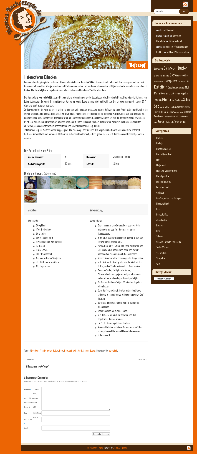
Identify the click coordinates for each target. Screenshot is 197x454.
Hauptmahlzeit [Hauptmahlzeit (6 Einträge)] (182, 81)
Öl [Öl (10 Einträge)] (185, 122)
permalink (113, 351)
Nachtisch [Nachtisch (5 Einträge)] (171, 94)
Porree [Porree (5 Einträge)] (173, 100)
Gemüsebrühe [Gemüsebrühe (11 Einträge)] (181, 75)
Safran (86, 351)
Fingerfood (161, 165)
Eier (157, 160)
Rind (158, 231)
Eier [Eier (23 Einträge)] (172, 75)
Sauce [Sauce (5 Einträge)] (161, 107)
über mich (170, 30)
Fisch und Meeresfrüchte (166, 171)
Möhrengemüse (29, 359)
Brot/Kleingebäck (163, 149)
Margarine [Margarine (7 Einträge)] (181, 87)
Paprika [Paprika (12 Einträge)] (184, 93)
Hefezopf (68, 351)
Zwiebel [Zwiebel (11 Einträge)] (169, 122)
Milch (80, 351)
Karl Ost (159, 52)
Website (26, 428)
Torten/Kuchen (162, 247)
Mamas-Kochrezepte (22, 19)
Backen (159, 138)
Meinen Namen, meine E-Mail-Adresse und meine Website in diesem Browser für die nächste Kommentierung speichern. (32, 403)
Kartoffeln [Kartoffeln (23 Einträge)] (160, 87)
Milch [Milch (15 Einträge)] (157, 93)
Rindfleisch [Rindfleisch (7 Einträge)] (179, 100)
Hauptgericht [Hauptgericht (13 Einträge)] (170, 81)
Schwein (159, 236)
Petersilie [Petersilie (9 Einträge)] (158, 100)
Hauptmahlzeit (162, 204)
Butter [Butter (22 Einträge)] (182, 68)
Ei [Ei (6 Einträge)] (168, 75)
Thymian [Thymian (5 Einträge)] (181, 112)
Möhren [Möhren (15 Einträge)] (164, 93)
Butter (55, 351)
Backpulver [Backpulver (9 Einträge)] (158, 69)
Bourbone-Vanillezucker (41, 351)
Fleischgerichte (162, 176)
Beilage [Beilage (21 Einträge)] (168, 68)
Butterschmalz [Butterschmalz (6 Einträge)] (158, 75)
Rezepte (160, 226)
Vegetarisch (161, 253)
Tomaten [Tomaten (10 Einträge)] (187, 112)
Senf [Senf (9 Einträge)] (179, 107)
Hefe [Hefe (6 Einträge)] (188, 81)
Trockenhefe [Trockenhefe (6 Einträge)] (174, 116)
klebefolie (160, 41)
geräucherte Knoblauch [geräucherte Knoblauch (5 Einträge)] (158, 81)
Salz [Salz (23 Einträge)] (156, 106)
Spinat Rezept (142, 359)
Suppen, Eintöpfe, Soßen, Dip (168, 242)
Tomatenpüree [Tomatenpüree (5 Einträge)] (168, 116)
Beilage (159, 143)
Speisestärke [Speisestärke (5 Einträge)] (176, 112)
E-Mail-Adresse (28, 421)
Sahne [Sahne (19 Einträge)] (186, 99)
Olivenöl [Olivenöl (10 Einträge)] (176, 94)
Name (26, 413)
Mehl (75, 351)
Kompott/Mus (162, 215)
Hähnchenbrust (175, 41)
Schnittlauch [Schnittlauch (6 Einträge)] (166, 107)
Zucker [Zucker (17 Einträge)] (161, 122)
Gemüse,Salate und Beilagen (169, 198)
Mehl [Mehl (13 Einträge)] (187, 87)
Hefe (61, 351)
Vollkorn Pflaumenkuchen (177, 47)
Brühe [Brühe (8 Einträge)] (175, 69)
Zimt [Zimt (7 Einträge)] (155, 122)
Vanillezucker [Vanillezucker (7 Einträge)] (183, 116)
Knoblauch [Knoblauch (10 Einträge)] (172, 88)
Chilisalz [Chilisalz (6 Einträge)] (165, 75)
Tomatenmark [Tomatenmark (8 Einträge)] (159, 116)
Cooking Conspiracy (120, 447)
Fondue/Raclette (163, 182)
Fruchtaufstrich (162, 187)
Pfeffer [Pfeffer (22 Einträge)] (166, 99)
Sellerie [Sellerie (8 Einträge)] (174, 107)
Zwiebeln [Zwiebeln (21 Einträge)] (178, 122)
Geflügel (160, 193)
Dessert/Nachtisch (164, 154)
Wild (158, 264)
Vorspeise (160, 258)
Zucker (93, 351)
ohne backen (161, 220)
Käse (158, 209)
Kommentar (27, 389)
